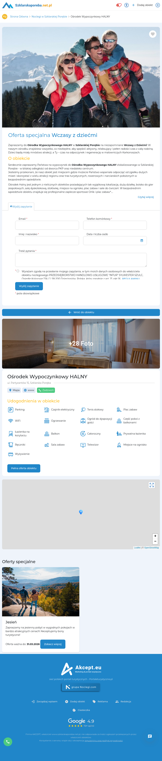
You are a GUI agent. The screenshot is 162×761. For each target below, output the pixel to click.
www (29, 390)
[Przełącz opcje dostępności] (126, 5)
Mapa (14, 390)
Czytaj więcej (146, 197)
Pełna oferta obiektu (23, 468)
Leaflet (137, 548)
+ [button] (155, 536)
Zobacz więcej (53, 644)
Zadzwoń (46, 390)
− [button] (155, 541)
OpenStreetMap (151, 548)
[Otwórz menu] (158, 5)
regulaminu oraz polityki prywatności (104, 740)
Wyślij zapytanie (29, 286)
